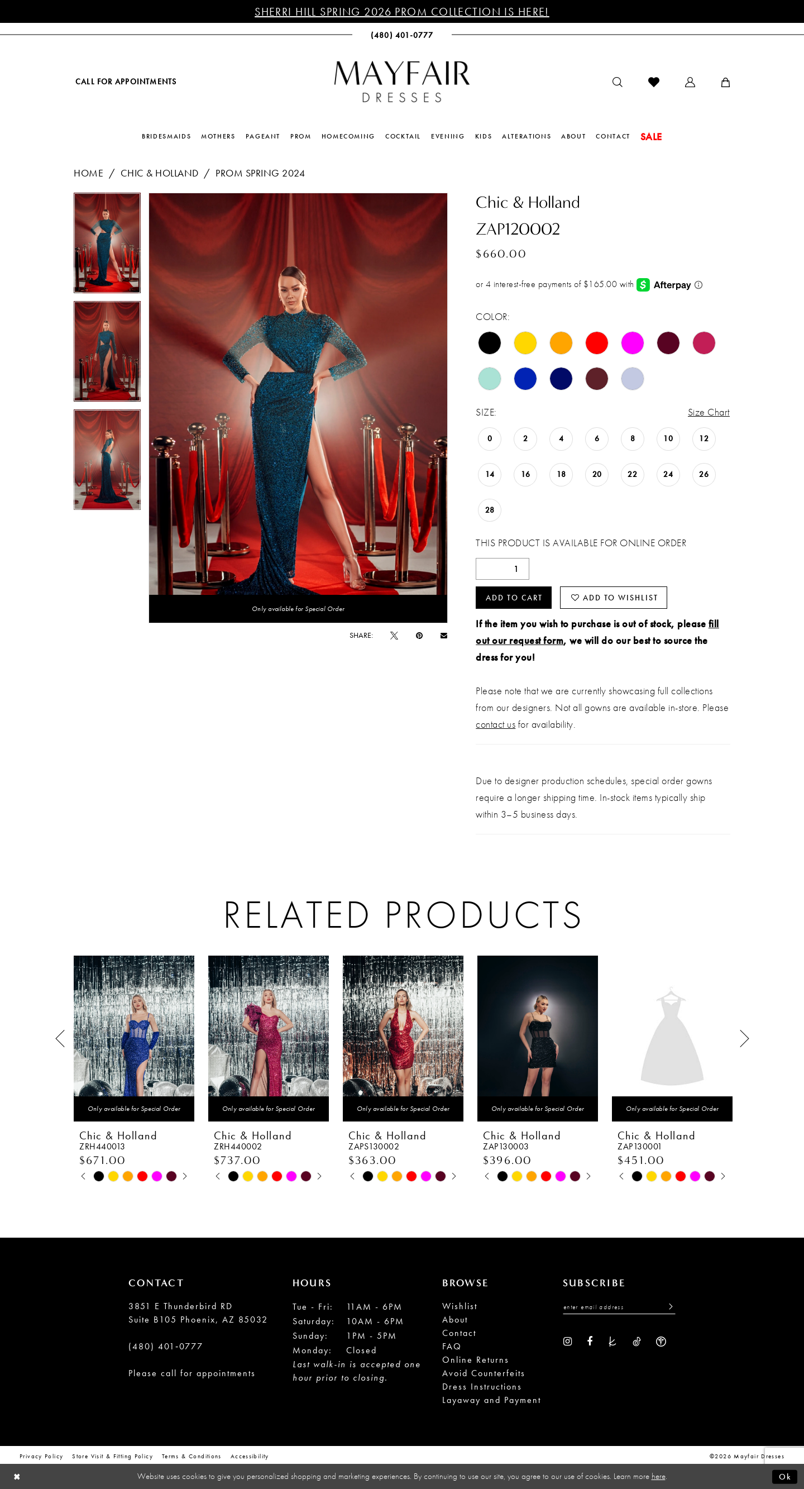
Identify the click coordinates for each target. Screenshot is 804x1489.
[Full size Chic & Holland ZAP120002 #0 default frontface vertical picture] (298, 408)
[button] (690, 82)
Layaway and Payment (491, 1400)
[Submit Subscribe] (668, 1307)
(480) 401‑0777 (165, 1346)
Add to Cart (514, 598)
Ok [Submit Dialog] (785, 1476)
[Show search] (617, 82)
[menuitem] (125, 81)
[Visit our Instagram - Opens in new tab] (567, 1340)
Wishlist (459, 1306)
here (659, 1476)
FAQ (452, 1346)
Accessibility (250, 1456)
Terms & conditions (192, 1456)
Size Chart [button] (709, 411)
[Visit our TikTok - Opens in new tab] (637, 1340)
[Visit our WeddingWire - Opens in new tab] (661, 1340)
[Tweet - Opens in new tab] (394, 635)
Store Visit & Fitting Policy (112, 1456)
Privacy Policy (41, 1456)
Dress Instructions (482, 1386)
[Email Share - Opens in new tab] (444, 635)
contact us (495, 724)
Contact (459, 1333)
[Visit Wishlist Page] (653, 82)
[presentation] (134, 1038)
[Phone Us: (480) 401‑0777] (402, 35)
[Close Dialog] (17, 1476)
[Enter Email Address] (619, 1307)
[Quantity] (502, 569)
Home (88, 172)
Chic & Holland (160, 172)
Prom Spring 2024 (260, 172)
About (455, 1319)
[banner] (402, 81)
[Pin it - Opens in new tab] (419, 635)
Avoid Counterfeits (483, 1373)
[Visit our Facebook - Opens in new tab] (589, 1340)
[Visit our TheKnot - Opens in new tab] (612, 1340)
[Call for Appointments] (125, 81)
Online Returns (475, 1360)
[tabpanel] (107, 247)
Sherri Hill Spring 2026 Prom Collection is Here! (402, 11)
